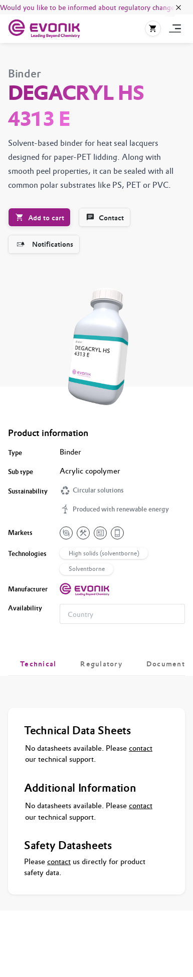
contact (140, 748)
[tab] (38, 664)
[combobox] (122, 614)
